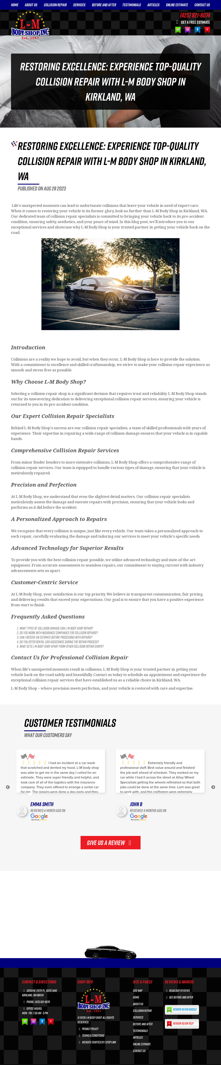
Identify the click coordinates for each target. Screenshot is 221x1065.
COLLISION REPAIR (55, 5)
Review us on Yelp (180, 1024)
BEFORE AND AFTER (104, 5)
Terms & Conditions (90, 1035)
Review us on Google (182, 1010)
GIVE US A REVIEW (110, 842)
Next (213, 787)
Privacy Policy (87, 1029)
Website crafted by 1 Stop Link (96, 1042)
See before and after (179, 997)
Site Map (137, 990)
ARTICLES (153, 5)
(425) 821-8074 (195, 15)
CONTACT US (202, 5)
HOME (14, 5)
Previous (8, 787)
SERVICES (79, 5)
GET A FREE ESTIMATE (192, 22)
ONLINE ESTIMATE (177, 5)
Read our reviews (177, 990)
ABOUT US (31, 5)
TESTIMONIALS (131, 5)
